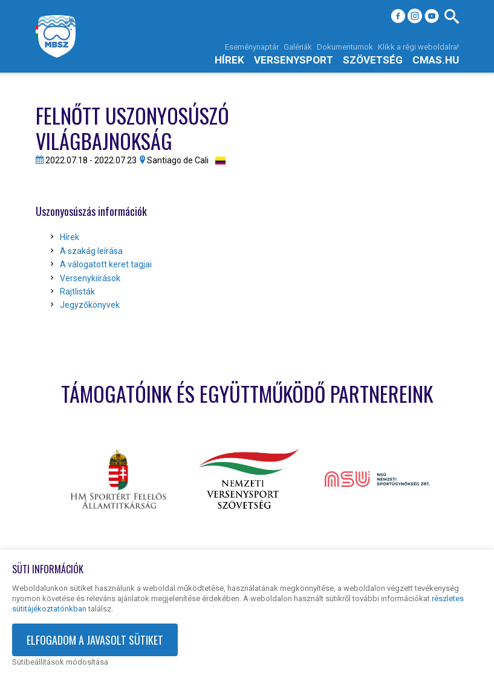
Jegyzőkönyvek (90, 305)
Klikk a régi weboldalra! (418, 46)
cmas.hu (435, 60)
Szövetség (373, 60)
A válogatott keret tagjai (106, 264)
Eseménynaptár (252, 46)
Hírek (229, 60)
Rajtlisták (77, 291)
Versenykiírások (90, 278)
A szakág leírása (91, 251)
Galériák (298, 46)
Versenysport (293, 60)
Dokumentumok (345, 46)
